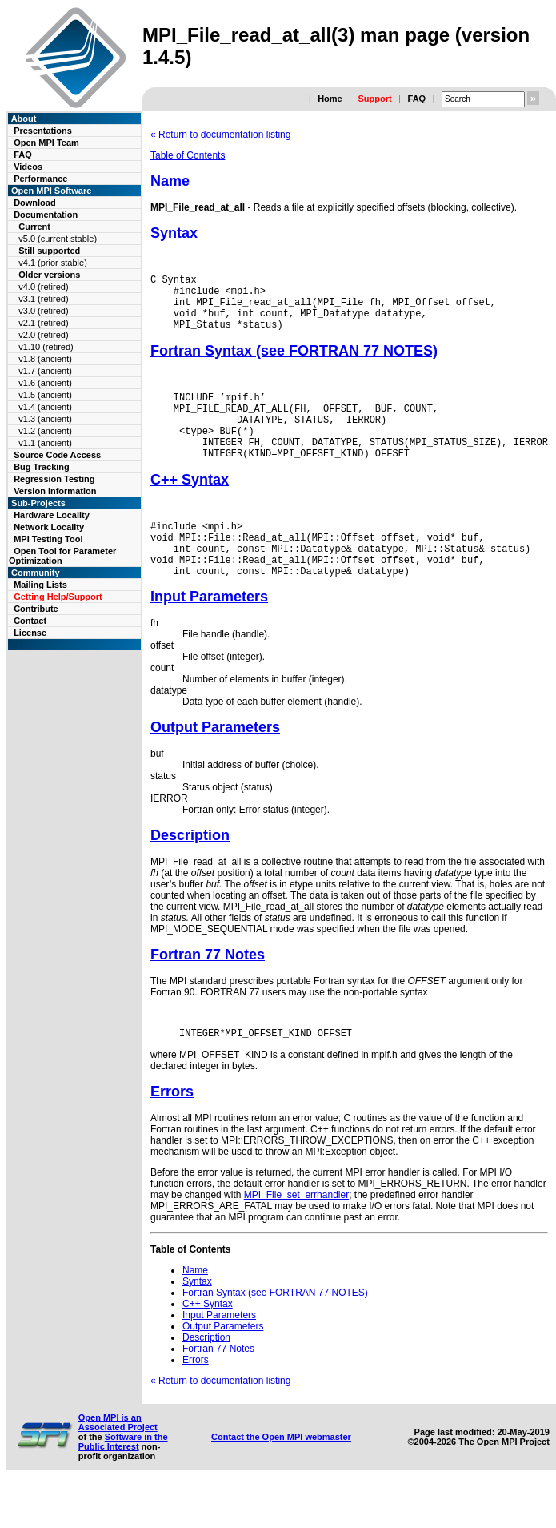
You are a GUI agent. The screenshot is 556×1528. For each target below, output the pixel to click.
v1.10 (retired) (45, 347)
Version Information (55, 491)
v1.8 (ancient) (45, 359)
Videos (28, 166)
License (30, 632)
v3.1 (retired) (43, 299)
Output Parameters (215, 766)
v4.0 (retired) (43, 287)
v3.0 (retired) (43, 311)
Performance (40, 178)
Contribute (36, 608)
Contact (30, 620)
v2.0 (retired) (43, 335)
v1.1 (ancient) (45, 443)
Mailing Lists (40, 584)
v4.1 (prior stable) (52, 262)
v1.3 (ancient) (45, 419)
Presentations (43, 130)
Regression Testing (54, 479)
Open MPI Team (46, 142)
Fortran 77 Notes (207, 993)
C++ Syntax (189, 506)
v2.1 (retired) (43, 323)
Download (35, 202)
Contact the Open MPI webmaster (281, 1477)
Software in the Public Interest (123, 1482)
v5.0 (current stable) (57, 238)
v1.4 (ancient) (45, 407)
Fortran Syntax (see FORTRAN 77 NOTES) (294, 363)
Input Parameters (209, 635)
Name (170, 181)
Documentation (46, 214)
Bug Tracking (42, 467)
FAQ (416, 98)
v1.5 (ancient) (45, 395)
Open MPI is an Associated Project (118, 1463)
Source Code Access (57, 455)
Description (190, 874)
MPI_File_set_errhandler (296, 1235)
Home (330, 98)
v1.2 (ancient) (45, 431)
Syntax (174, 233)
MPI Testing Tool (48, 539)
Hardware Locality (52, 515)
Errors (172, 1132)
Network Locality (49, 527)
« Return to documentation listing (220, 134)
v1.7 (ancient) (45, 371)
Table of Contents (187, 155)
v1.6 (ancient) (45, 383)
